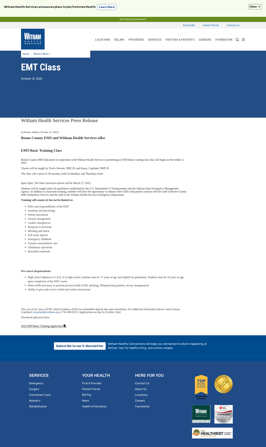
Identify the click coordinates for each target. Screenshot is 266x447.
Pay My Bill (188, 25)
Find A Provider (92, 383)
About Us (141, 389)
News (85, 400)
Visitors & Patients (180, 35)
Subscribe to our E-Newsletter (80, 346)
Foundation (223, 35)
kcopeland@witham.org (46, 312)
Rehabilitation (38, 406)
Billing (119, 35)
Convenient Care (40, 395)
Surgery (34, 389)
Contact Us (233, 25)
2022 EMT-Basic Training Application (42, 326)
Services (154, 35)
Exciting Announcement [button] (133, 19)
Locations (102, 35)
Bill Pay (86, 395)
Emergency (36, 383)
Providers (136, 35)
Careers (205, 35)
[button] (243, 39)
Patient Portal (211, 25)
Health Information (94, 406)
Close (255, 6)
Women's (34, 400)
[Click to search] (237, 39)
